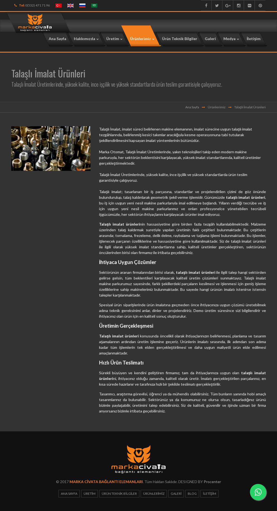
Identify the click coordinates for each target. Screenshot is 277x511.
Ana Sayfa (192, 107)
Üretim (89, 494)
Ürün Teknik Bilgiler (119, 494)
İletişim (209, 494)
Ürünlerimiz (217, 107)
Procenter (212, 481)
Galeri (176, 494)
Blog (192, 494)
